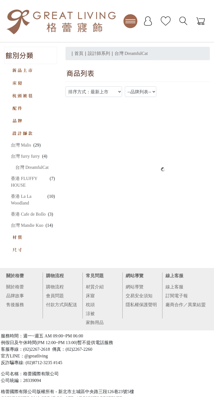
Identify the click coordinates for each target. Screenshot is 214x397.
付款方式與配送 (61, 304)
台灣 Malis (21, 145)
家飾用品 (95, 322)
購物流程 (55, 275)
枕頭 (90, 304)
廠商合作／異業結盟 (186, 304)
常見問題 (95, 275)
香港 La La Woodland (21, 199)
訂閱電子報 (177, 295)
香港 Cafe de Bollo (28, 214)
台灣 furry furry (25, 156)
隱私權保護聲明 (141, 304)
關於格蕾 (15, 275)
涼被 (90, 313)
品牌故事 (15, 295)
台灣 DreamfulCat (32, 167)
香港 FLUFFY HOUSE (24, 181)
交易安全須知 (139, 295)
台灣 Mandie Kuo (27, 225)
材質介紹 (95, 286)
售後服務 (15, 304)
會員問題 (55, 295)
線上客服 (174, 275)
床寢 (90, 295)
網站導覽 (135, 275)
